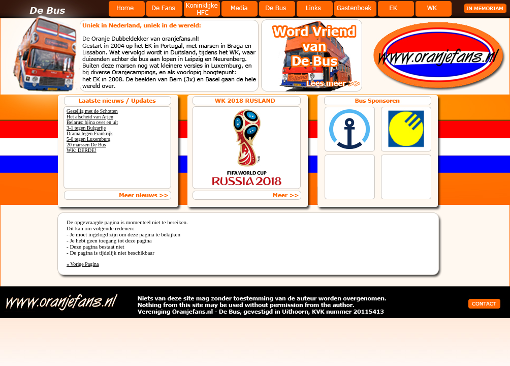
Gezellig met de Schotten (92, 111)
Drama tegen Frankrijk (90, 133)
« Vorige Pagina (83, 264)
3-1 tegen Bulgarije (86, 128)
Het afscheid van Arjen (90, 116)
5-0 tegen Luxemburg (88, 139)
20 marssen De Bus (86, 144)
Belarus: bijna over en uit (92, 122)
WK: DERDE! (82, 150)
